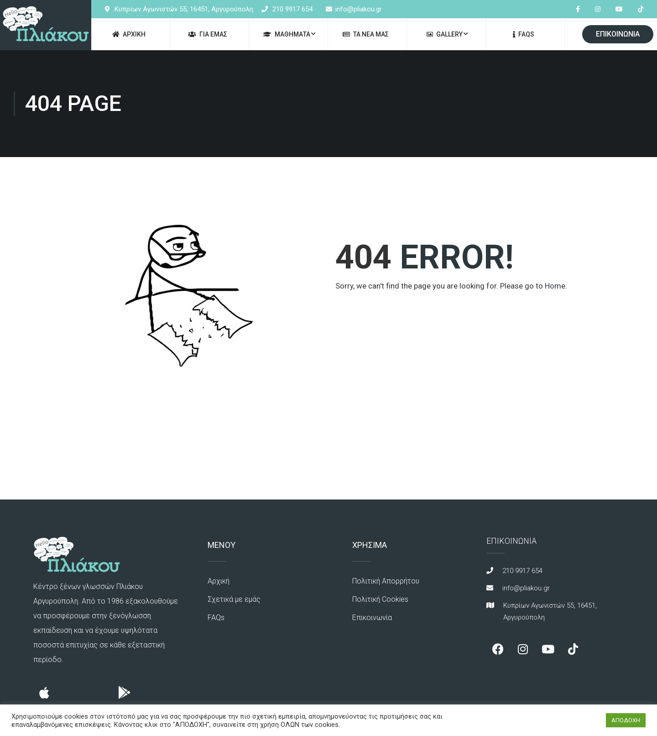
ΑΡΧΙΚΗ (129, 34)
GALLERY (445, 34)
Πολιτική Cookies (380, 599)
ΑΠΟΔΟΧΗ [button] (625, 720)
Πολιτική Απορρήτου (385, 581)
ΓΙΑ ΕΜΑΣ (207, 34)
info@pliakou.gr (358, 9)
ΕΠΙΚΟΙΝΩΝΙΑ (618, 34)
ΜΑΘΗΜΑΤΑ (286, 34)
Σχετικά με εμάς (234, 599)
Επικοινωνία (372, 617)
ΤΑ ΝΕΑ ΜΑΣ (366, 34)
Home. (556, 285)
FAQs (523, 34)
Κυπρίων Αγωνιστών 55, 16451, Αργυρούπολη (184, 9)
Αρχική (218, 581)
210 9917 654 (292, 9)
